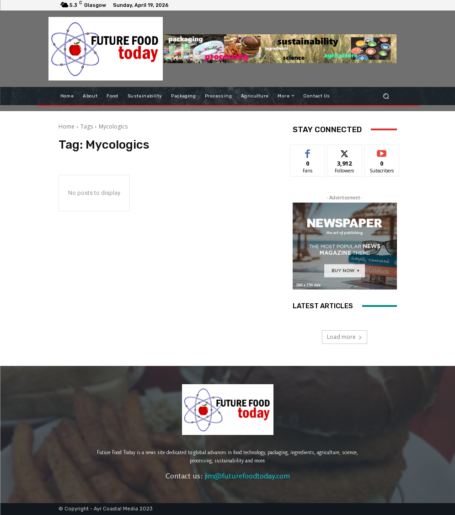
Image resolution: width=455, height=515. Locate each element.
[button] (386, 96)
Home (67, 126)
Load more (344, 337)
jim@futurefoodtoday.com (247, 475)
